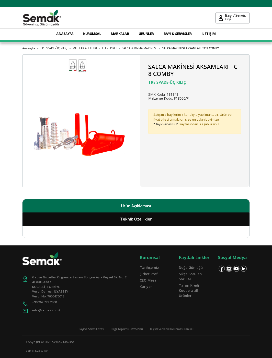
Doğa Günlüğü (191, 267)
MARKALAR (120, 33)
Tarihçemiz (149, 267)
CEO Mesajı (149, 280)
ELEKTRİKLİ (109, 48)
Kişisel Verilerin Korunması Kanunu (171, 329)
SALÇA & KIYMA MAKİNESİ (139, 48)
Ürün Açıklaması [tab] (136, 206)
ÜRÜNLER (146, 33)
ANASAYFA (64, 33)
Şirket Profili (150, 274)
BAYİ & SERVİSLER (178, 33)
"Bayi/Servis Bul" (166, 124)
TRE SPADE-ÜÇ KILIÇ (53, 48)
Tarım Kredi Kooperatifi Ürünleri (189, 290)
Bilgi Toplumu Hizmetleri (127, 329)
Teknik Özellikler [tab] (136, 219)
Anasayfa (28, 48)
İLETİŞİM (209, 33)
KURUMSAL (92, 33)
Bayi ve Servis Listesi (91, 329)
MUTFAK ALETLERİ (85, 48)
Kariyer (146, 286)
